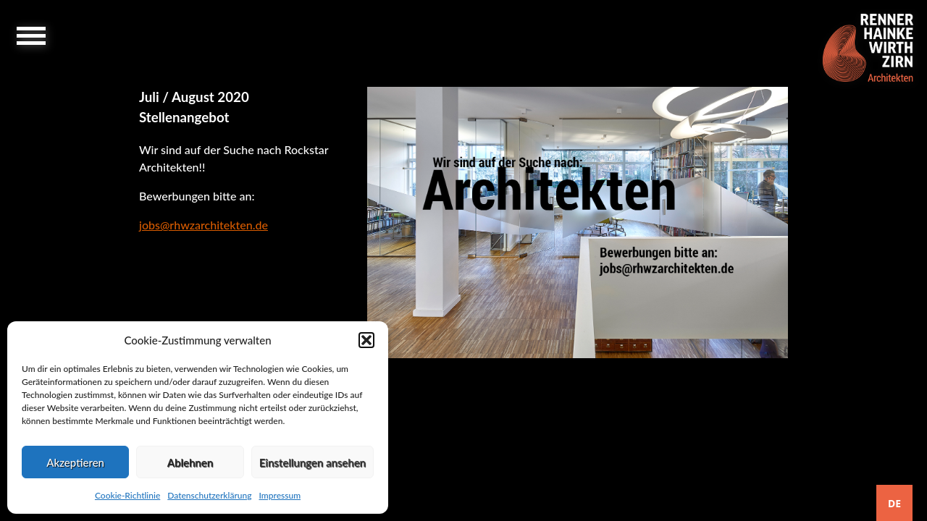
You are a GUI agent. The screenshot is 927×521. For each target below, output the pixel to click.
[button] (366, 340)
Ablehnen (190, 462)
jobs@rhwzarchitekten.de (203, 225)
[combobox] (894, 503)
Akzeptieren (75, 462)
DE (894, 503)
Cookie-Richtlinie (127, 495)
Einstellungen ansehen (312, 462)
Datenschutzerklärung (209, 495)
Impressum (280, 495)
